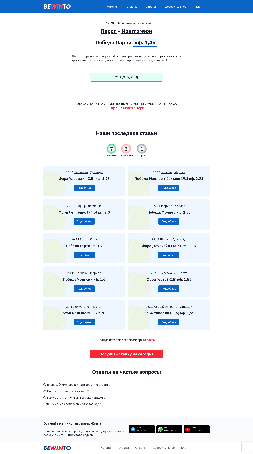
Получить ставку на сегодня (126, 354)
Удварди (96, 172)
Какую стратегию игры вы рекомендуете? (74, 397)
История (112, 6)
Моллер (166, 172)
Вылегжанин (168, 273)
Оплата (132, 6)
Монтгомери (136, 30)
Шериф (81, 206)
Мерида (166, 206)
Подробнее (84, 187)
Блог (198, 6)
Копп (93, 239)
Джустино (82, 306)
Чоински (82, 273)
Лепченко (81, 172)
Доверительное (175, 6)
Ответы (151, 6)
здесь (151, 340)
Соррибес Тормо (165, 306)
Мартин (179, 172)
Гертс (83, 239)
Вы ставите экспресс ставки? (66, 391)
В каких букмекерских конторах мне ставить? (77, 384)
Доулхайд (179, 239)
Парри (109, 30)
